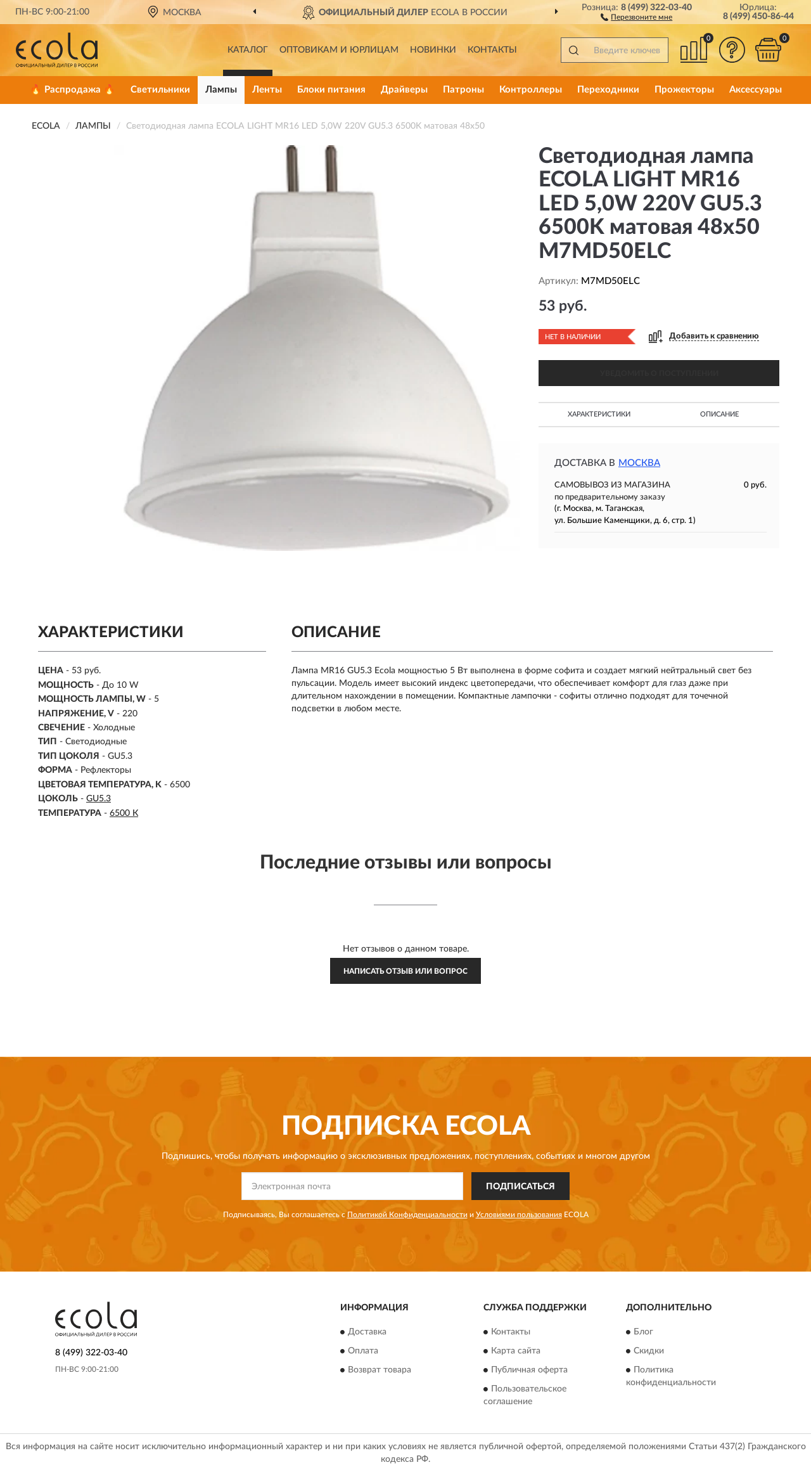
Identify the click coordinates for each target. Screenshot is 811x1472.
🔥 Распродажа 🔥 (72, 89)
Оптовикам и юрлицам (339, 50)
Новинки (433, 50)
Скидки (649, 1350)
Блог (643, 1331)
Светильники (160, 89)
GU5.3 (98, 798)
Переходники (608, 89)
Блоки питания (331, 89)
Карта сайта (515, 1350)
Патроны (463, 89)
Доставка (367, 1331)
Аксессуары (755, 89)
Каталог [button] (247, 50)
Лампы (221, 89)
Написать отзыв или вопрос (405, 971)
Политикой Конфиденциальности (407, 1214)
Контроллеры (530, 89)
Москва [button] (639, 463)
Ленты (267, 89)
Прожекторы (684, 89)
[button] (636, 16)
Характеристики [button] (599, 414)
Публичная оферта (529, 1369)
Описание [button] (719, 414)
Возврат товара (379, 1369)
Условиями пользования (519, 1214)
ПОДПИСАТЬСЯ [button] (520, 1186)
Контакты (492, 50)
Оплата (363, 1350)
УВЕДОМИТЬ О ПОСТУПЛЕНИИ (659, 373)
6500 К (124, 813)
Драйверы (404, 89)
